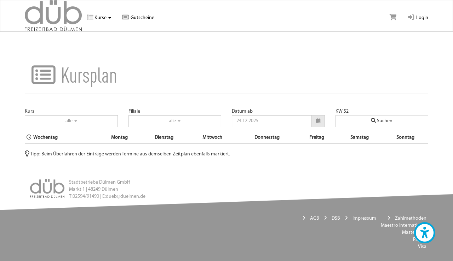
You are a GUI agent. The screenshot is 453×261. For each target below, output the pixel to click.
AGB (314, 218)
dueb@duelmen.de (125, 196)
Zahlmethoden (410, 218)
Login (417, 17)
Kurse (99, 17)
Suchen (381, 121)
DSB (336, 218)
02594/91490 (86, 196)
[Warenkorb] (393, 18)
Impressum (364, 218)
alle (71, 121)
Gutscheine (138, 17)
